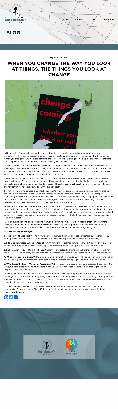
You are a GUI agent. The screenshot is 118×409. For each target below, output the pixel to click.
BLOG (94, 19)
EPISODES (80, 19)
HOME (66, 19)
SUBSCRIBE (109, 19)
